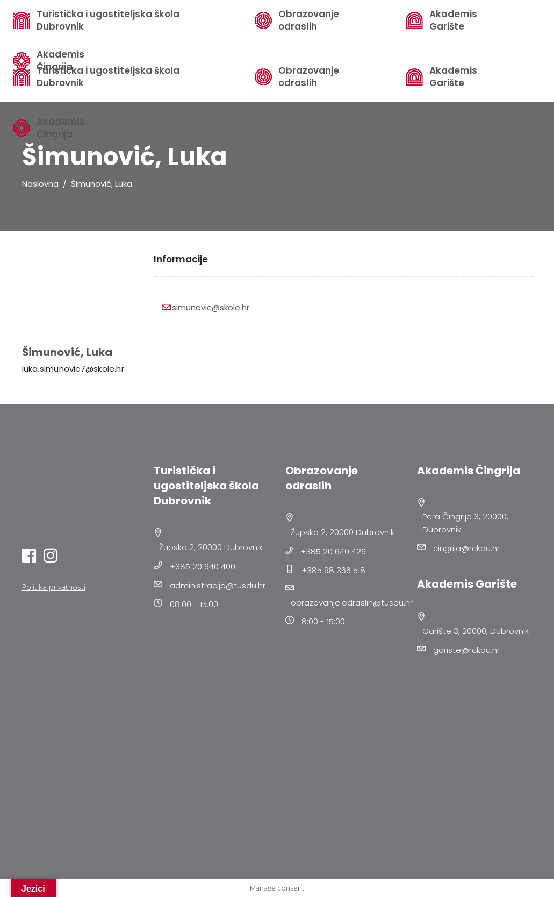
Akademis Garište (453, 77)
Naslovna (40, 183)
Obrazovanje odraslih (308, 77)
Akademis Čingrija (60, 128)
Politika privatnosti (53, 587)
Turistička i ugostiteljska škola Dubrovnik (108, 20)
